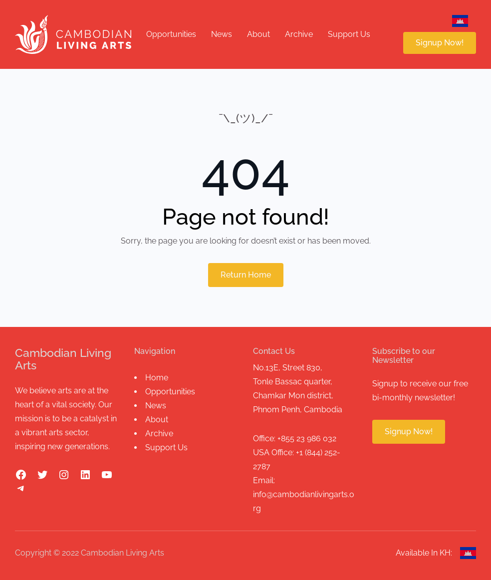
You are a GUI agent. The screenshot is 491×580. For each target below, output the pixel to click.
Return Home (246, 275)
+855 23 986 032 (306, 438)
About (156, 419)
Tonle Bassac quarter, (292, 381)
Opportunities (170, 391)
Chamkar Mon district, (293, 395)
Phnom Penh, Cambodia (297, 409)
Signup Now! (440, 42)
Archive (159, 433)
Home (156, 377)
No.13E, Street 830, (287, 367)
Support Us (166, 447)
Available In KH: (424, 553)
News (155, 405)
